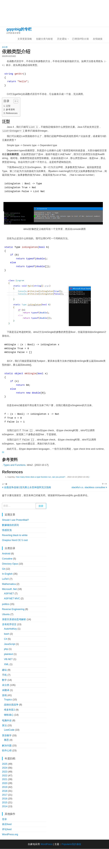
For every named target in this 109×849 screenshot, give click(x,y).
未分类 (5, 47)
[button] (14, 101)
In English (7, 574)
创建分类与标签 (44, 39)
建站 (4, 670)
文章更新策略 (25, 39)
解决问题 (7, 745)
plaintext (8, 654)
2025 (4, 764)
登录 (4, 819)
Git (3, 569)
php (6, 649)
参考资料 (10, 109)
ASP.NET (9, 593)
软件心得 (7, 750)
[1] (3, 452)
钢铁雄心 (9, 715)
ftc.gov (74, 495)
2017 (4, 795)
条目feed (6, 824)
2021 (4, 779)
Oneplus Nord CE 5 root (15, 540)
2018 (4, 791)
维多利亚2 (9, 710)
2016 (4, 798)
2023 (4, 771)
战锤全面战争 (11, 704)
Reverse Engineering (13, 609)
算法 (4, 725)
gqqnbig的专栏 (19, 29)
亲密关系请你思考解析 (14, 619)
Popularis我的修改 (71, 844)
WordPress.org (10, 834)
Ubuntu (6, 614)
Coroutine (7, 558)
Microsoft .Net (9, 589)
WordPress (46, 844)
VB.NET (8, 659)
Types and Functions (14, 465)
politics (5, 604)
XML (6, 664)
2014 (4, 806)
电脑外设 (7, 720)
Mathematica (9, 584)
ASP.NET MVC (12, 598)
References (11, 113)
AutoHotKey (10, 629)
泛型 (8, 106)
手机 (4, 675)
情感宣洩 (7, 530)
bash (6, 634)
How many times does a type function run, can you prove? (40, 477)
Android (6, 553)
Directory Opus (10, 564)
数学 (4, 680)
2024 (4, 768)
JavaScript (9, 644)
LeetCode (9, 730)
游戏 (4, 695)
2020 (4, 783)
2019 (4, 787)
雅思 (6, 740)
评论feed (6, 829)
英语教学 (7, 735)
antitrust (64, 495)
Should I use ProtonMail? (15, 520)
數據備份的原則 (10, 525)
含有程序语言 (9, 624)
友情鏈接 (98, 39)
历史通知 (62, 39)
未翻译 (5, 690)
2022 (4, 775)
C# (5, 639)
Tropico (8, 699)
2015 (4, 802)
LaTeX (5, 579)
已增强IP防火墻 (80, 39)
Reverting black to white (15, 535)
